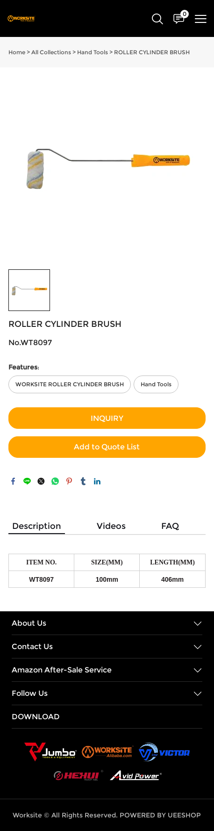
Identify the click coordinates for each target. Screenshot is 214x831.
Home (16, 52)
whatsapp (55, 481)
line (27, 481)
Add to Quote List (107, 446)
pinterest (69, 481)
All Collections (51, 52)
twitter (41, 481)
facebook (13, 481)
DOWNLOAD (36, 716)
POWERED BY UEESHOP (160, 815)
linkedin (97, 481)
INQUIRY (107, 418)
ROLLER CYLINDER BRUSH (152, 52)
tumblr (83, 481)
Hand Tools (92, 52)
